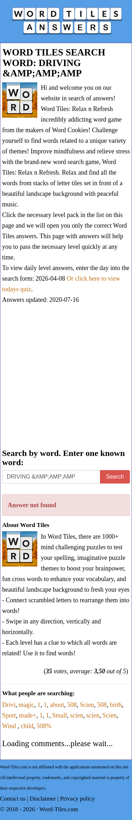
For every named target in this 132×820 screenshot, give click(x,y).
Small (59, 715)
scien (76, 715)
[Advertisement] (66, 377)
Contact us (12, 798)
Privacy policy (77, 798)
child (27, 726)
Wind (10, 726)
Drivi (8, 704)
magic (26, 704)
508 (72, 704)
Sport (9, 715)
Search (115, 477)
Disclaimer (43, 798)
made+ (27, 715)
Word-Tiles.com (58, 809)
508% (44, 726)
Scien (87, 704)
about (57, 704)
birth (116, 704)
